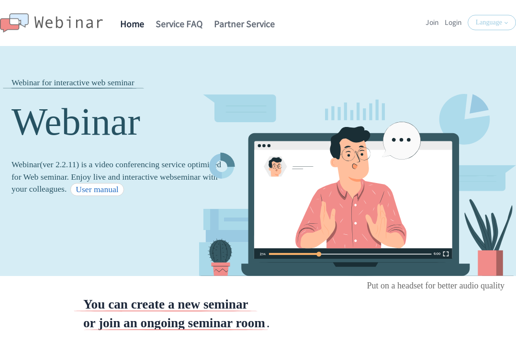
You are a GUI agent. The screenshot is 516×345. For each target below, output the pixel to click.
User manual (97, 189)
